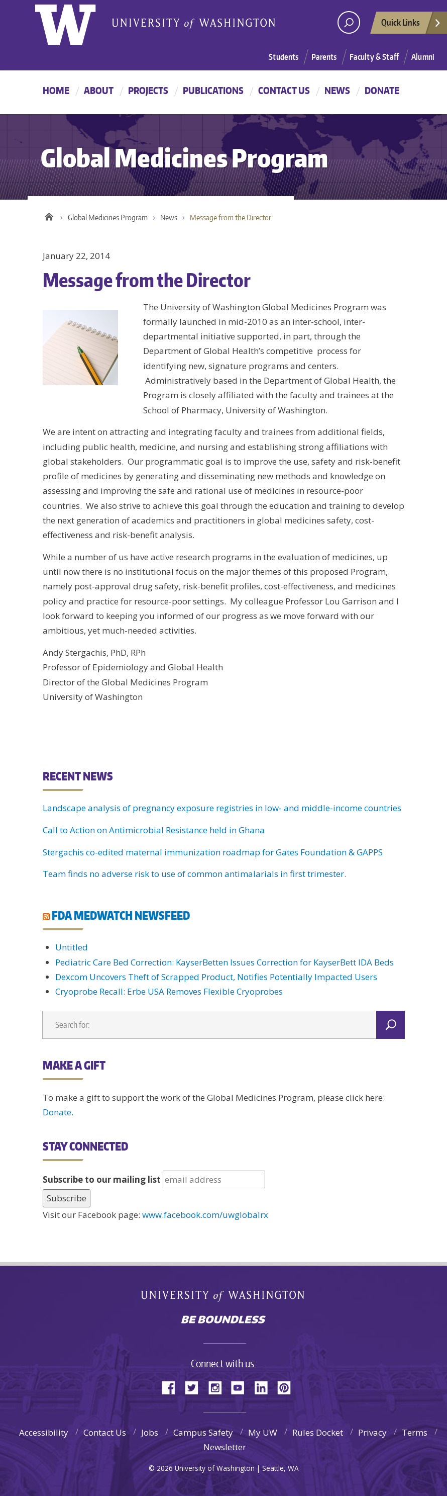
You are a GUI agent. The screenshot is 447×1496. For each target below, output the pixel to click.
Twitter (195, 1386)
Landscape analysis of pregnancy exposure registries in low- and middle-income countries (222, 808)
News (337, 90)
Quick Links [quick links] (411, 25)
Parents (324, 57)
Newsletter (224, 1447)
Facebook (172, 1386)
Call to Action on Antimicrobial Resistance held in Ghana (154, 830)
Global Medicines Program (108, 217)
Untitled (71, 947)
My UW (262, 1432)
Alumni (422, 57)
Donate (382, 90)
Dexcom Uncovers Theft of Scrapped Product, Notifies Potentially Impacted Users (216, 977)
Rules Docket (317, 1432)
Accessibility (43, 1432)
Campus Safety (203, 1432)
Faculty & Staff (374, 57)
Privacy (372, 1432)
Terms (414, 1432)
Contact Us (284, 90)
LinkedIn (264, 1386)
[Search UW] (349, 22)
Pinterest (287, 1386)
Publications (213, 90)
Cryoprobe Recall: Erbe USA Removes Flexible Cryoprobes (169, 991)
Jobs (149, 1432)
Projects (148, 90)
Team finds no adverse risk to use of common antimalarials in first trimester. (194, 873)
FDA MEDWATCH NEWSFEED (121, 915)
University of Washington (224, 1298)
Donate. (58, 1112)
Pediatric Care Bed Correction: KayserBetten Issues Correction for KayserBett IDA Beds (224, 962)
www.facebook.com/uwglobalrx (205, 1214)
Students (283, 57)
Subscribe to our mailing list (102, 1179)
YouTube (241, 1386)
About (99, 90)
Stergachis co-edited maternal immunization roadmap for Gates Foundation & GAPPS (213, 852)
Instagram (218, 1386)
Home (56, 90)
